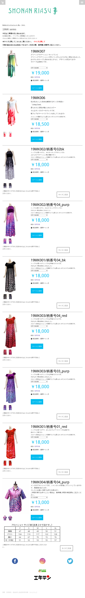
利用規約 (8, 592)
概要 (3, 592)
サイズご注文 (63, 194)
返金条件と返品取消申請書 (20, 592)
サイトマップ (33, 592)
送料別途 (37, 77)
